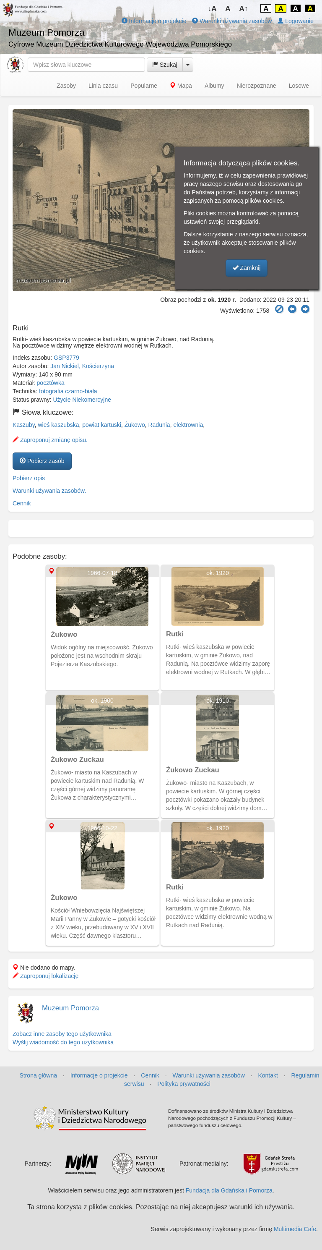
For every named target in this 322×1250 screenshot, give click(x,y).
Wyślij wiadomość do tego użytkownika (63, 1042)
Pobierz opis (29, 478)
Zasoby (66, 85)
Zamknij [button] (247, 267)
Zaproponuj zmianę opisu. (50, 440)
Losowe (299, 85)
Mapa (181, 85)
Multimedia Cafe (295, 1229)
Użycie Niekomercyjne (82, 399)
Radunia (159, 424)
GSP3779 (66, 357)
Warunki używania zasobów (232, 21)
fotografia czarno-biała (68, 391)
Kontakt (268, 1075)
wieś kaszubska (58, 424)
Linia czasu (103, 85)
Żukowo (135, 424)
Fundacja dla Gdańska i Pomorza (229, 1190)
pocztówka (51, 382)
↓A (212, 9)
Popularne (143, 85)
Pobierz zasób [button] (42, 461)
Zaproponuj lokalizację (45, 976)
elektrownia (188, 424)
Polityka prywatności (183, 1083)
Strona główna (38, 1075)
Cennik (22, 503)
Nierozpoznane (256, 85)
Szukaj (164, 64)
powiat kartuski (101, 424)
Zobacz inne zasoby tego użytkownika (62, 1033)
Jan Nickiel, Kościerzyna (82, 366)
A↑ (243, 9)
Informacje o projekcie (154, 21)
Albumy (214, 85)
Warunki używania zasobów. (49, 490)
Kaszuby (24, 424)
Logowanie (296, 21)
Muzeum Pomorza (70, 1008)
